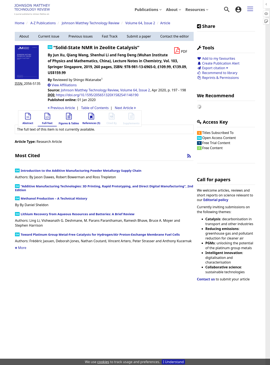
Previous (61, 107)
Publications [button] (148, 9)
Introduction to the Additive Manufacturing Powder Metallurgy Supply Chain (81, 170)
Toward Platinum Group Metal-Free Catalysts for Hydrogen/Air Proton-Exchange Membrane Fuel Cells (100, 234)
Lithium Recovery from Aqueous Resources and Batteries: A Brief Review (77, 214)
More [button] (20, 247)
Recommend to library (217, 72)
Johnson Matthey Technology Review (90, 23)
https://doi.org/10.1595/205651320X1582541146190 (97, 95)
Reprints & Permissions (218, 77)
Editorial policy (215, 199)
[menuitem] (148, 9)
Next (125, 107)
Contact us (206, 279)
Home (19, 23)
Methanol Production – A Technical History (54, 198)
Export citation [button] (212, 68)
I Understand (173, 362)
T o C (95, 107)
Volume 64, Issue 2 (140, 23)
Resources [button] (196, 9)
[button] (24, 36)
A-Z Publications (43, 23)
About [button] (173, 9)
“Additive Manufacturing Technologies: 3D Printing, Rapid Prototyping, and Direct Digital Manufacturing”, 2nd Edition (104, 188)
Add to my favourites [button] (216, 58)
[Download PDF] (180, 50)
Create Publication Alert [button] (218, 63)
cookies (103, 362)
